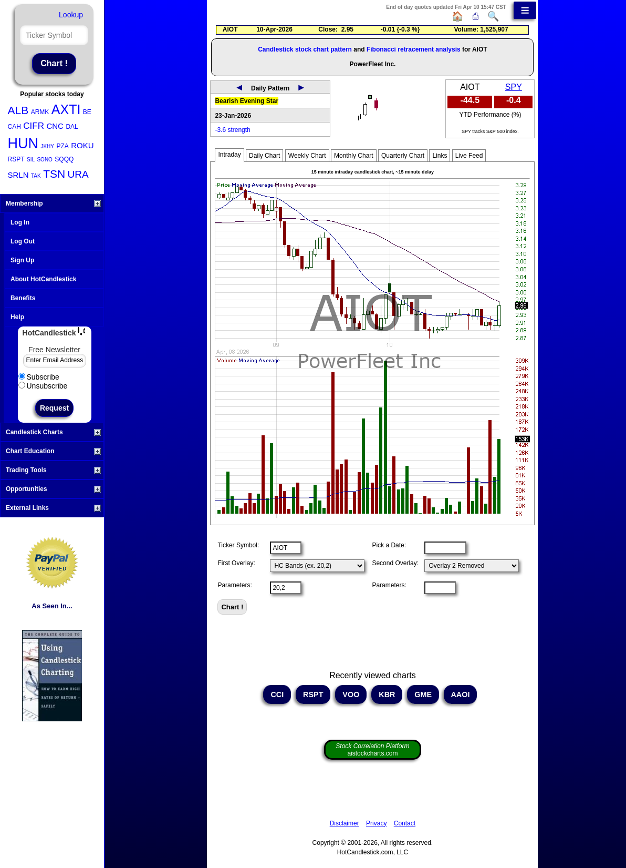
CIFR (33, 126)
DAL (72, 126)
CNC (55, 125)
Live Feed (469, 155)
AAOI (460, 694)
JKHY (47, 146)
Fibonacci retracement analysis (414, 49)
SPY (513, 87)
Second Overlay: (395, 563)
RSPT (16, 159)
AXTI (66, 109)
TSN (54, 174)
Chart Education (53, 451)
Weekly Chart (307, 155)
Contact (404, 823)
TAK (36, 176)
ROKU (82, 145)
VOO (350, 694)
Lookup (71, 15)
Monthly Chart (353, 155)
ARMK (40, 112)
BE (87, 112)
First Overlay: (236, 563)
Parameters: (234, 585)
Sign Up (22, 260)
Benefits (23, 298)
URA (78, 174)
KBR (387, 694)
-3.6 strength (232, 130)
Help (17, 317)
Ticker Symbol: (238, 545)
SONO (44, 159)
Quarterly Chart (402, 155)
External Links (53, 508)
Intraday (229, 154)
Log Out (23, 241)
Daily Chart (264, 155)
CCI (277, 694)
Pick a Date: (389, 545)
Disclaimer (344, 823)
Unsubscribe (43, 386)
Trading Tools (53, 470)
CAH (14, 126)
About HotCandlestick (43, 279)
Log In (20, 222)
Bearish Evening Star (246, 101)
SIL (31, 159)
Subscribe (38, 377)
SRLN (18, 174)
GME (423, 694)
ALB (18, 110)
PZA (62, 146)
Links (439, 155)
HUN (23, 143)
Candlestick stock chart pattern (305, 49)
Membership (53, 203)
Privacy (376, 823)
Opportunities (53, 489)
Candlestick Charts (53, 432)
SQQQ (64, 159)
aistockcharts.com (372, 749)
